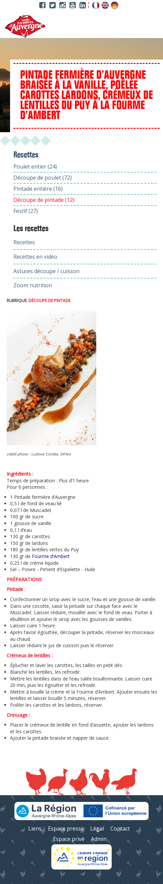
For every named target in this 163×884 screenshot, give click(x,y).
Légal (97, 828)
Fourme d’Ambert (51, 556)
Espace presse (66, 828)
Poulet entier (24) (35, 166)
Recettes (24, 242)
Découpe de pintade (49, 300)
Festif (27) (25, 211)
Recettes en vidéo (35, 256)
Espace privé (69, 839)
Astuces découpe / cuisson (46, 271)
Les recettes (31, 228)
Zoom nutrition (32, 285)
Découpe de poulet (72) (42, 177)
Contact (120, 828)
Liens (35, 828)
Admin (99, 839)
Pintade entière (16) (38, 188)
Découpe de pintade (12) (43, 200)
